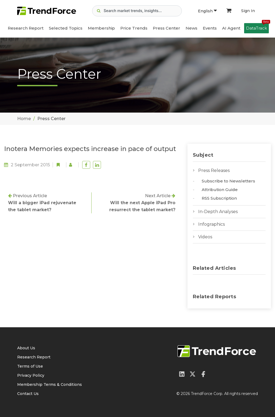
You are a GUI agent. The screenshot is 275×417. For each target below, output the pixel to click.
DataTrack (257, 27)
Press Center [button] (166, 28)
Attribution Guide (220, 189)
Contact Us (28, 393)
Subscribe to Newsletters (228, 181)
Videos (205, 236)
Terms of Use (30, 366)
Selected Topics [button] (65, 28)
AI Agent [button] (231, 28)
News (191, 28)
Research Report (26, 28)
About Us (26, 348)
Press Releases (214, 170)
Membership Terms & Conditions (49, 384)
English (207, 11)
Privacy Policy (30, 375)
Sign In (248, 10)
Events (210, 28)
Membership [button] (101, 28)
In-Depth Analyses (218, 211)
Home (24, 118)
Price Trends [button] (133, 28)
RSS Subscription (219, 198)
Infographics (211, 224)
